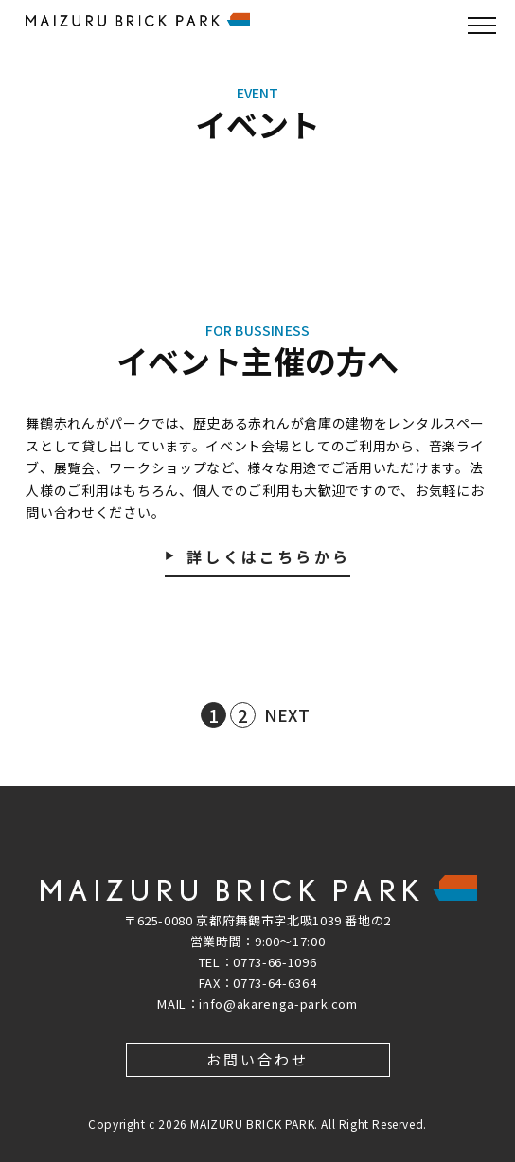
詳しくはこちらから (268, 558)
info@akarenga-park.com (278, 1003)
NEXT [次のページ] (287, 715)
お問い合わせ (257, 1059)
